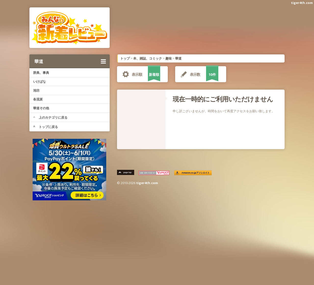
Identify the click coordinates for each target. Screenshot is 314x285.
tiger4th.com (302, 2)
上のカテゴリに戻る (50, 117)
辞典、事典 (41, 72)
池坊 (36, 90)
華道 (70, 61)
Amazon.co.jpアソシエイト (196, 173)
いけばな (39, 81)
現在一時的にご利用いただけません (223, 99)
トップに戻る (45, 127)
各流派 (38, 99)
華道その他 (41, 108)
